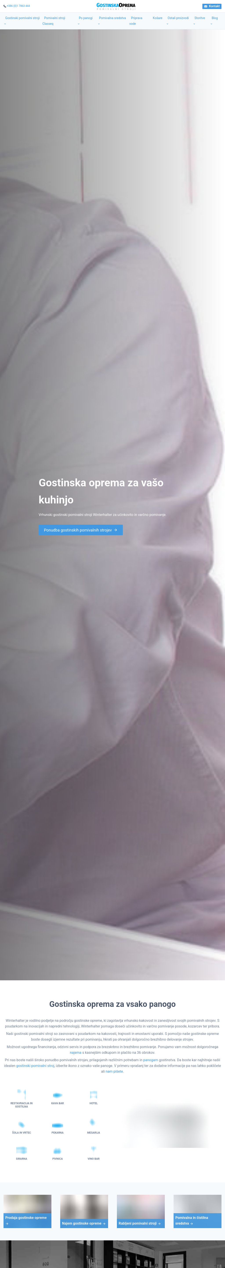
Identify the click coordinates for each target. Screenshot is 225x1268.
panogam (150, 1060)
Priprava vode (135, 20)
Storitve (199, 20)
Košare (157, 18)
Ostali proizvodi (177, 20)
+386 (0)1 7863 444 (18, 5)
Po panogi (85, 20)
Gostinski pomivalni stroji (22, 20)
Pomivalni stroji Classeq (53, 20)
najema (76, 1052)
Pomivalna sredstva (111, 20)
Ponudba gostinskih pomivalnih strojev (81, 530)
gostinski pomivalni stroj (35, 1066)
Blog (214, 20)
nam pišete (114, 1071)
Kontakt (212, 6)
